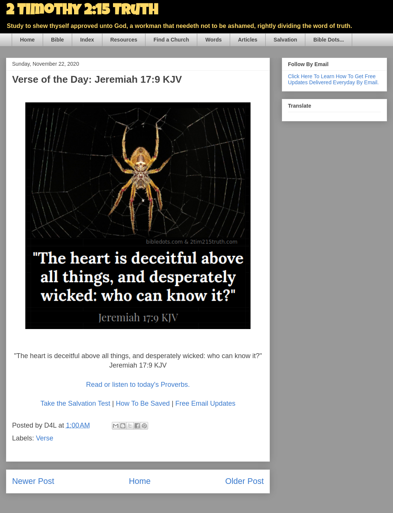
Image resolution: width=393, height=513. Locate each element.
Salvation (285, 40)
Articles (247, 40)
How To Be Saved (143, 403)
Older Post (244, 481)
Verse (44, 438)
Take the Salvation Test (75, 403)
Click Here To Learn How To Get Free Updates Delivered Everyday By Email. (333, 79)
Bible (57, 40)
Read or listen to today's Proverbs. (138, 384)
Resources (124, 40)
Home (27, 40)
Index (87, 40)
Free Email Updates (205, 403)
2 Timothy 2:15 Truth (82, 11)
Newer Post (33, 481)
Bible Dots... (328, 40)
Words (213, 40)
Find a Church (171, 40)
